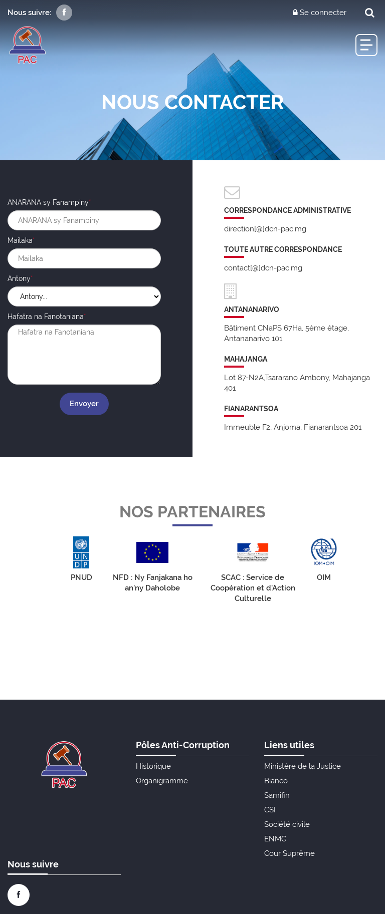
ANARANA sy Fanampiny (48, 202)
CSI (270, 809)
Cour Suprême (289, 853)
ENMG (275, 838)
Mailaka (20, 240)
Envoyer (84, 403)
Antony (19, 278)
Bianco (276, 780)
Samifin (277, 795)
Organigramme (162, 780)
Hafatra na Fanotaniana (46, 317)
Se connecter (319, 12)
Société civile (287, 824)
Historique (153, 766)
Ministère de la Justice (302, 766)
